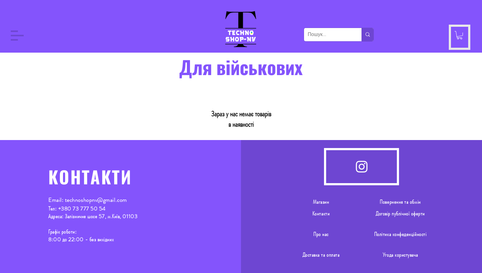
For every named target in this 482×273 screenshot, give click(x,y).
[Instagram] (361, 167)
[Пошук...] (328, 34)
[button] (17, 35)
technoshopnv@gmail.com (96, 200)
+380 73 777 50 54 (82, 209)
